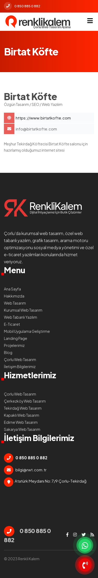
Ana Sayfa (12, 289)
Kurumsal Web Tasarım (23, 310)
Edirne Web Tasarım (21, 422)
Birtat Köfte (55, 118)
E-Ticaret (12, 324)
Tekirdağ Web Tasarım (23, 408)
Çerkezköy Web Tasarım (25, 401)
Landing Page (15, 338)
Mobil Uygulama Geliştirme (27, 331)
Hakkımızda (14, 296)
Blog (8, 352)
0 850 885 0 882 (22, 6)
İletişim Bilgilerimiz (20, 366)
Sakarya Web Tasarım (22, 429)
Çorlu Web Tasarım (20, 359)
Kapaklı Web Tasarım (21, 415)
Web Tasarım (15, 303)
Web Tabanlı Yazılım (20, 317)
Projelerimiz (14, 345)
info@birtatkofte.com (36, 128)
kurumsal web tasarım (42, 233)
